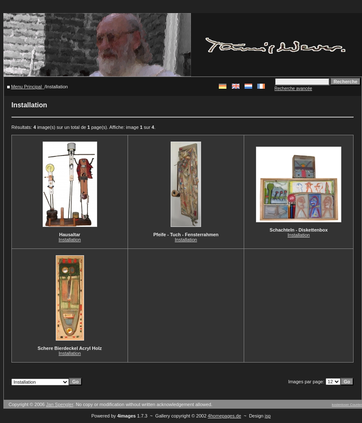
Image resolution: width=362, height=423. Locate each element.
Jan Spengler (59, 404)
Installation (70, 239)
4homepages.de (224, 415)
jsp (268, 415)
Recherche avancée (293, 88)
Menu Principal (26, 86)
